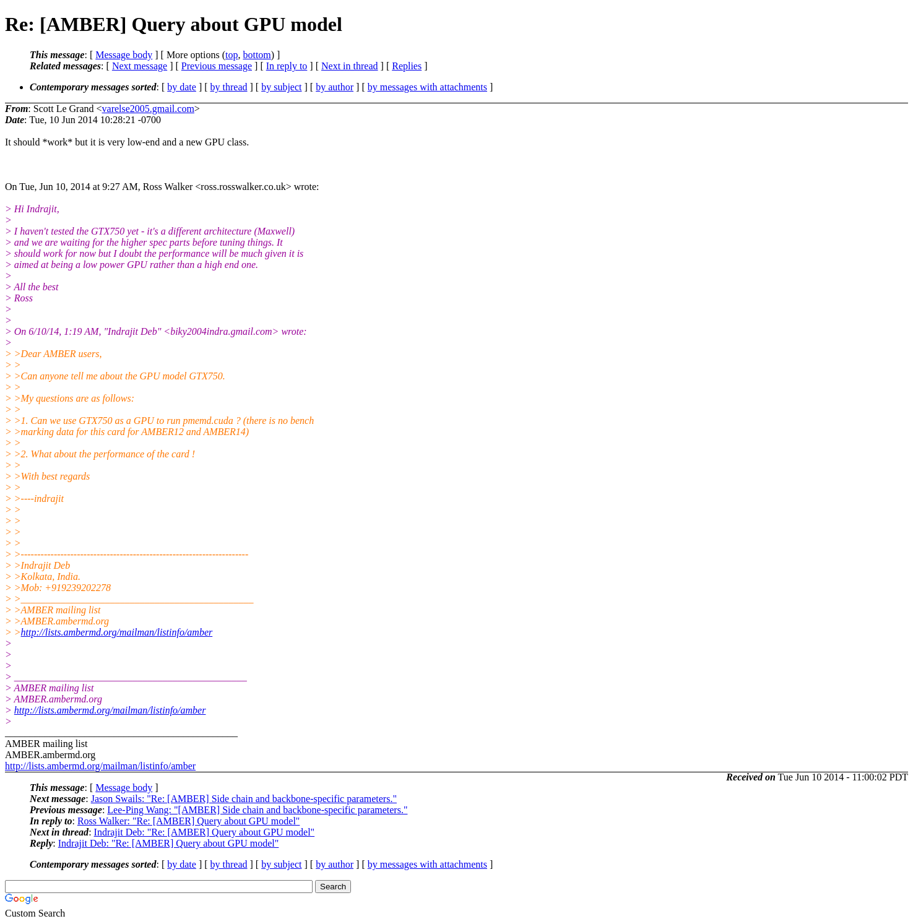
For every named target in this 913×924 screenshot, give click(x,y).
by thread (229, 87)
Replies (407, 66)
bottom (256, 55)
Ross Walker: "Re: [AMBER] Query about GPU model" (188, 821)
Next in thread (349, 66)
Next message (139, 66)
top (231, 55)
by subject (281, 87)
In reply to (287, 66)
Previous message (216, 66)
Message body (123, 55)
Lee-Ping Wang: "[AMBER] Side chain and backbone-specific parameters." (257, 810)
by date (181, 87)
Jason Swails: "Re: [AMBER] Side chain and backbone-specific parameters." (244, 798)
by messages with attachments (427, 87)
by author (334, 87)
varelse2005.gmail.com (148, 108)
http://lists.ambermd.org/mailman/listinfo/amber (117, 632)
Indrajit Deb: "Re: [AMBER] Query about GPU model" (204, 832)
